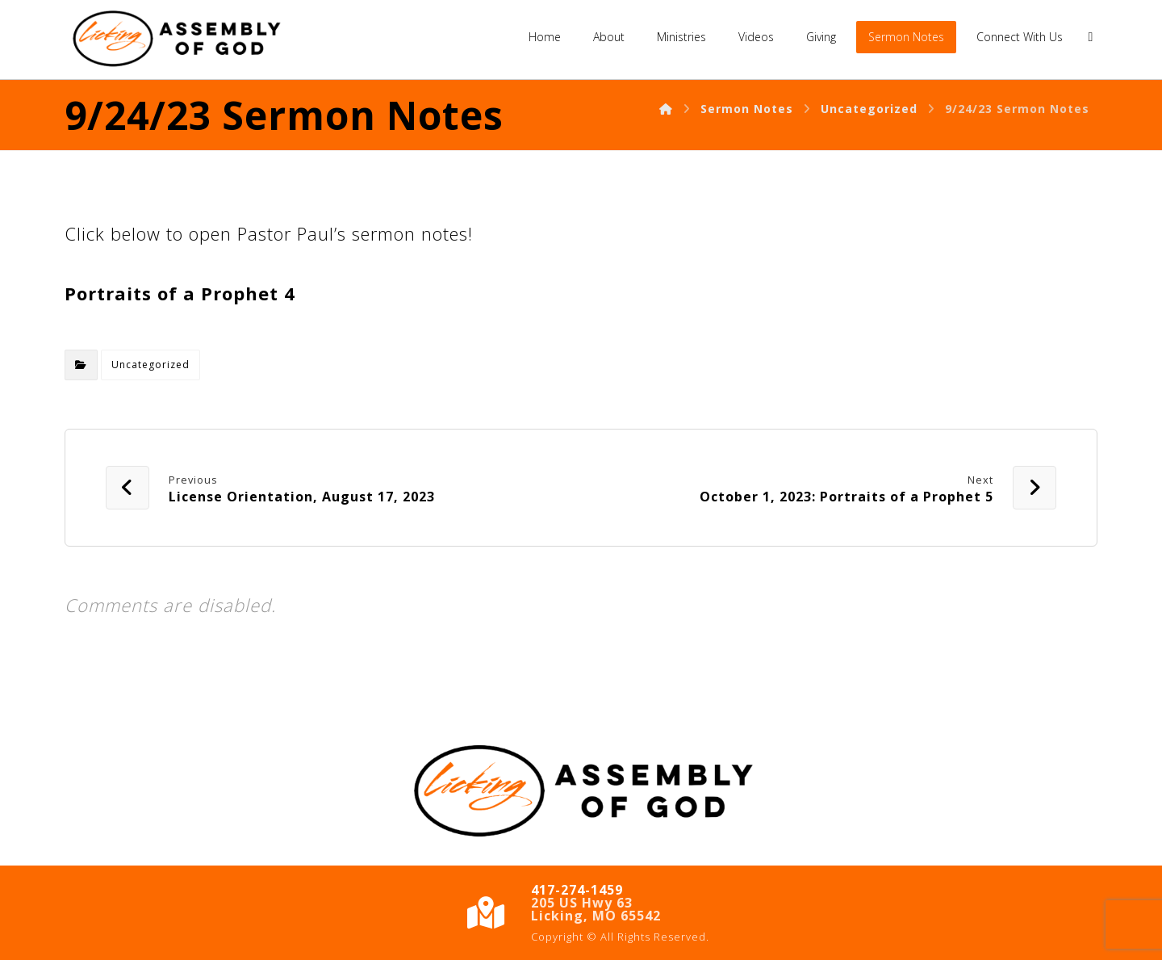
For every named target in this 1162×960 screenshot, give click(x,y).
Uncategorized (150, 364)
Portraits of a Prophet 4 (180, 293)
